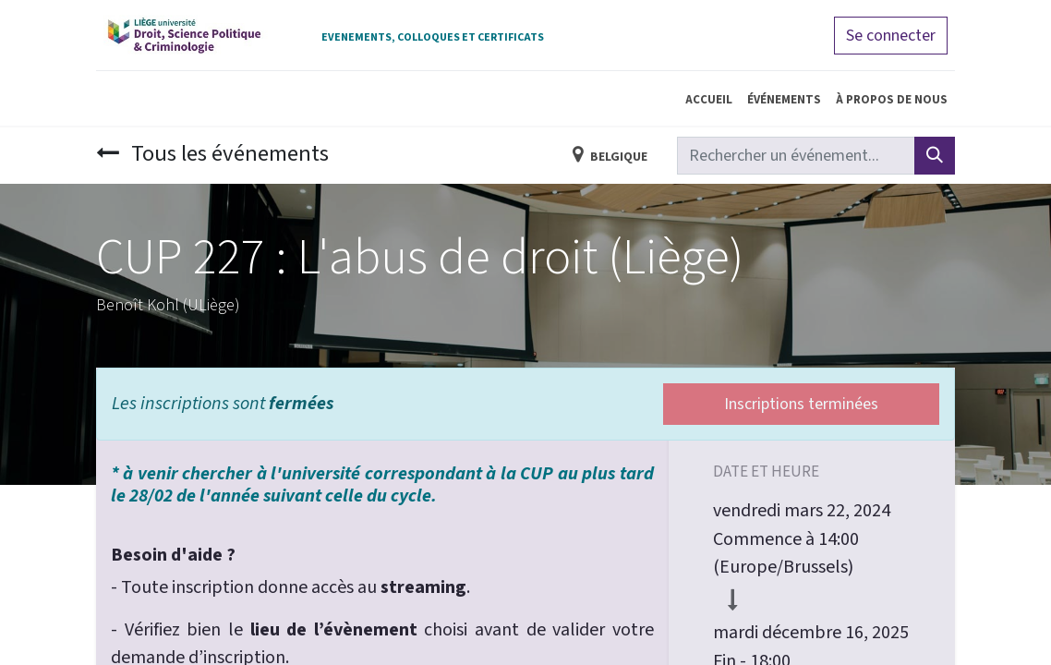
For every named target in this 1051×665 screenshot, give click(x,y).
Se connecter (891, 35)
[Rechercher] (934, 156)
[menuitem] (709, 98)
